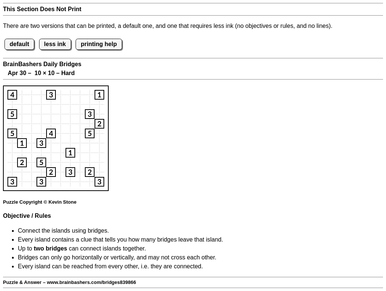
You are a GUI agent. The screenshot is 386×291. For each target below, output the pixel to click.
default (19, 44)
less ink (55, 44)
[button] (12, 95)
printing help (99, 44)
